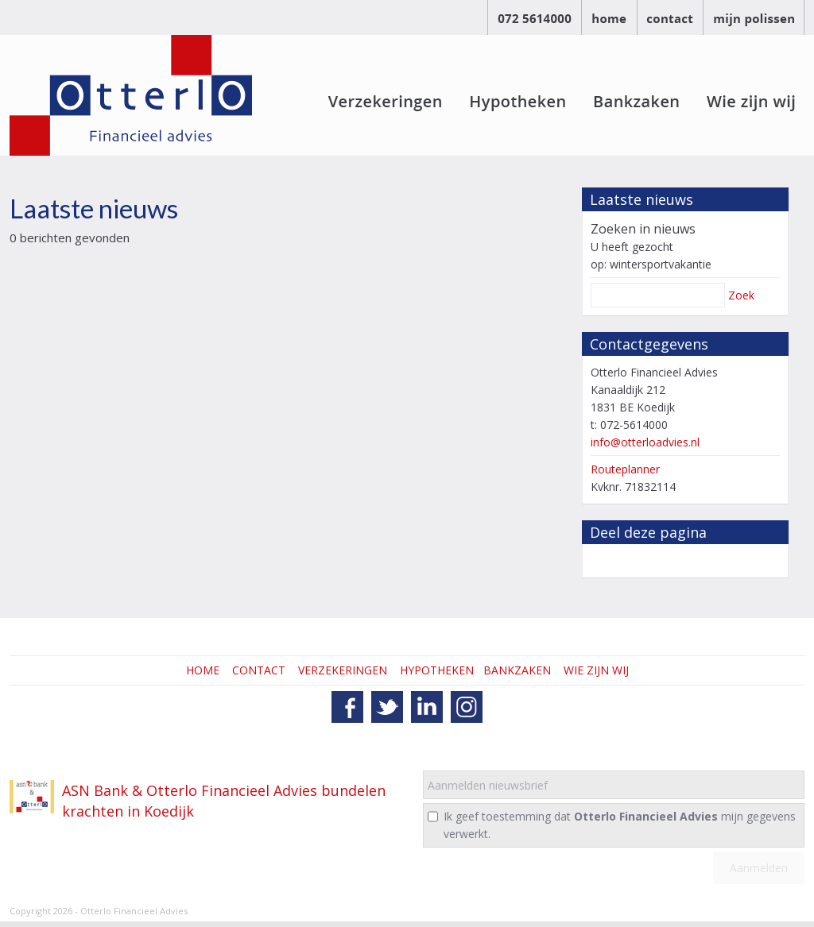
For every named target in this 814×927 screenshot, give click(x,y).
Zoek (741, 295)
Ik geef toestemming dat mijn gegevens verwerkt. (620, 825)
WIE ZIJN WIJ (596, 670)
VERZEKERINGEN (342, 670)
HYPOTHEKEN (437, 670)
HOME (202, 670)
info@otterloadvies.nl (645, 442)
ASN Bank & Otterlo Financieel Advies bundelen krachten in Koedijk (224, 801)
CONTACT (258, 670)
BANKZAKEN (517, 670)
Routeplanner (625, 469)
